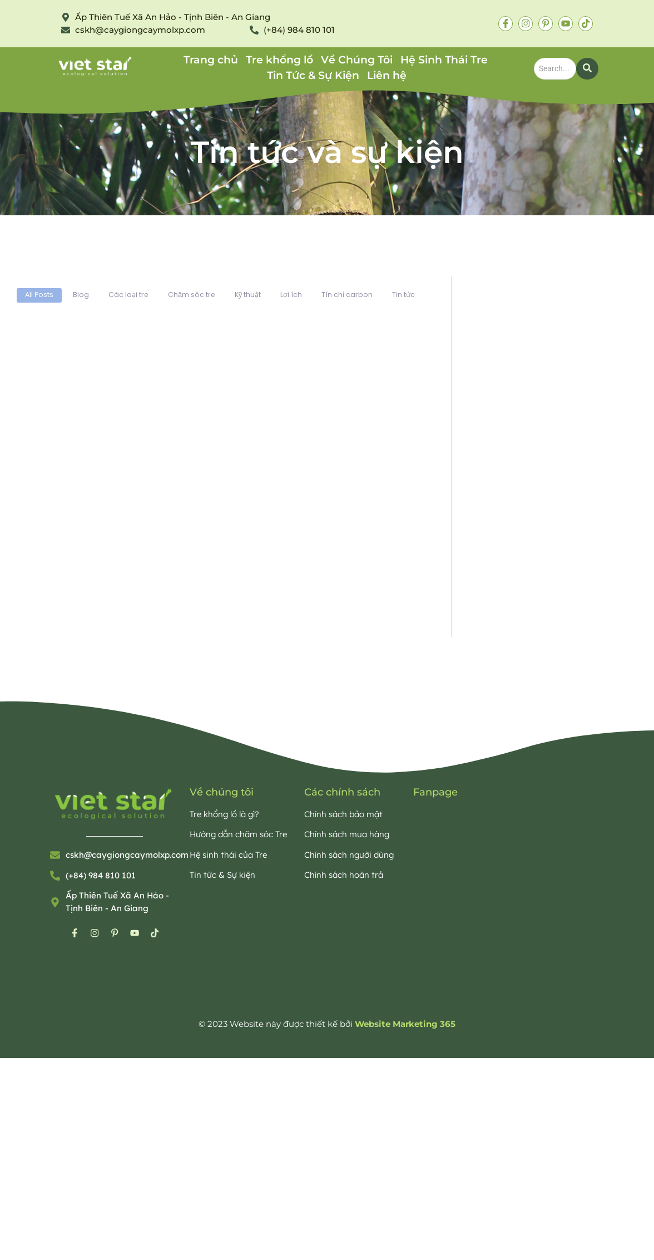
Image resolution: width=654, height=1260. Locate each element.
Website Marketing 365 (405, 1027)
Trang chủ (211, 59)
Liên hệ (387, 75)
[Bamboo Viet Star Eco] (96, 66)
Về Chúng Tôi (357, 59)
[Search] (555, 69)
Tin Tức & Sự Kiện (313, 75)
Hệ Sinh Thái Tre (444, 59)
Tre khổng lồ (279, 59)
